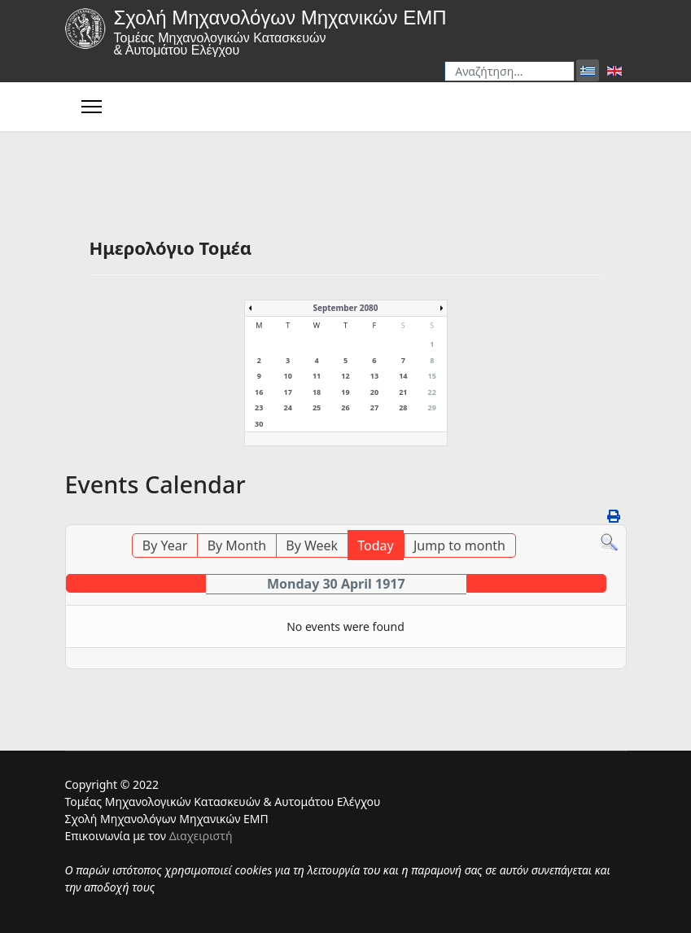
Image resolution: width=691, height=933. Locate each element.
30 (259, 423)
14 (403, 375)
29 (432, 407)
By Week (312, 545)
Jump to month (459, 545)
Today (375, 545)
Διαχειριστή (201, 835)
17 (287, 392)
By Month (237, 545)
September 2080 (345, 307)
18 (317, 392)
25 (317, 407)
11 (317, 375)
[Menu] (91, 106)
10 (287, 375)
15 (432, 375)
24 (287, 407)
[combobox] (509, 71)
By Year (165, 545)
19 (345, 392)
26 (345, 407)
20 (374, 392)
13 (374, 375)
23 (259, 407)
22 (432, 392)
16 (259, 392)
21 (403, 392)
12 (345, 375)
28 (403, 407)
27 (374, 407)
